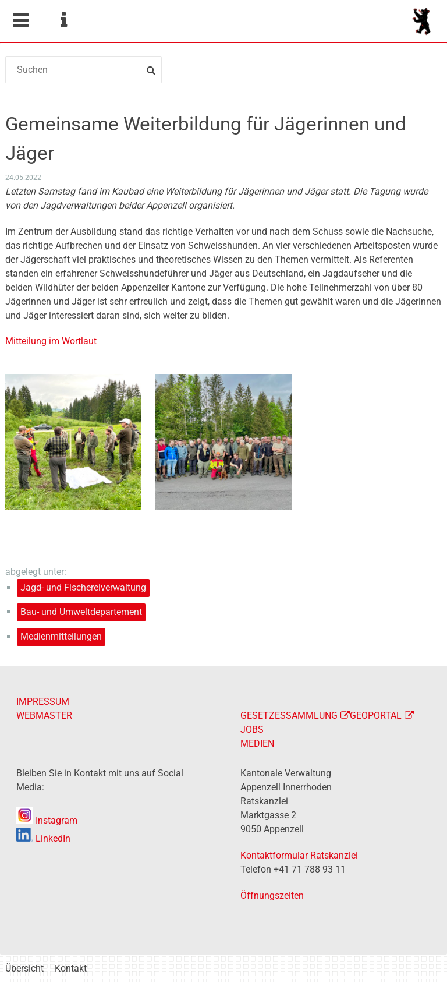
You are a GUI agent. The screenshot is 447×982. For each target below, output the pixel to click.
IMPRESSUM (42, 701)
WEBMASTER (44, 715)
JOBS (252, 729)
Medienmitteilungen (61, 636)
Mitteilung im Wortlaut (51, 341)
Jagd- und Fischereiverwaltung (83, 587)
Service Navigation (63, 20)
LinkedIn (43, 838)
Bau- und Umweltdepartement (81, 611)
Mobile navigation (20, 20)
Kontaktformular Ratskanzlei (299, 855)
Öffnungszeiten (272, 895)
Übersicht (24, 968)
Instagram (46, 820)
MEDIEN (257, 743)
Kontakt (71, 968)
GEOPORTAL (376, 715)
